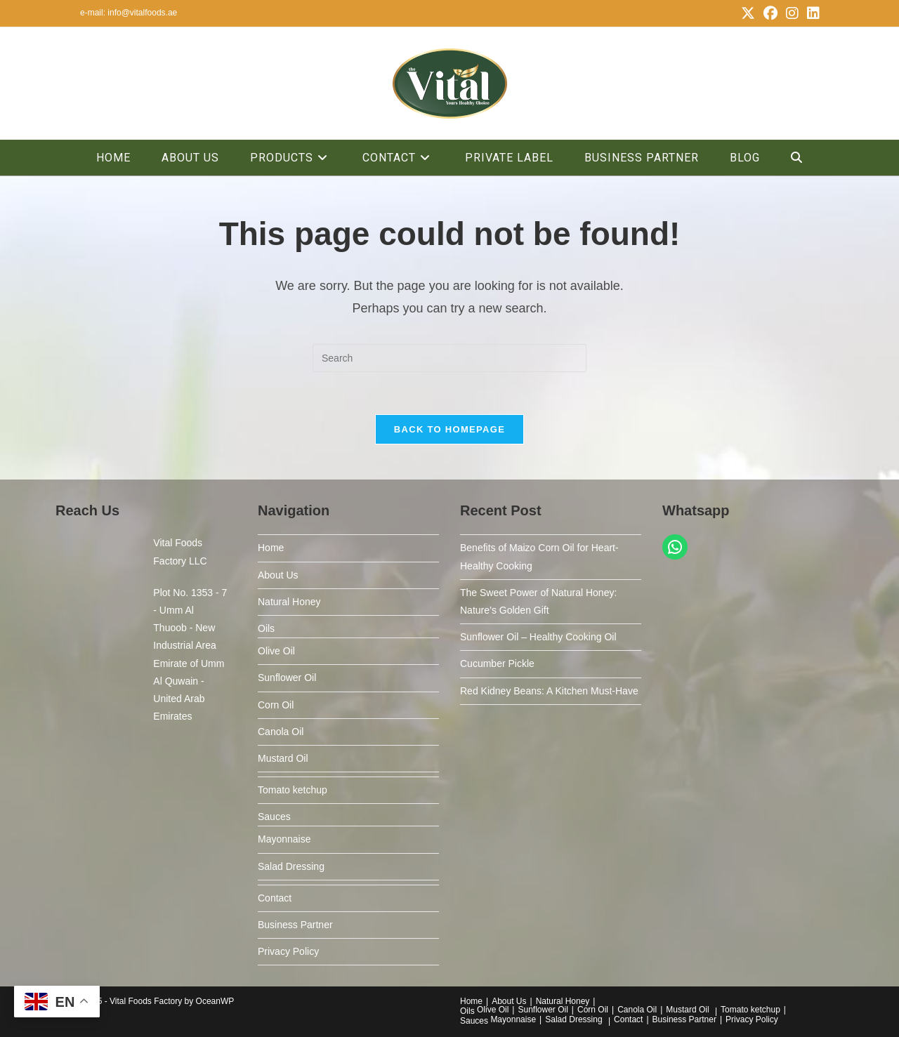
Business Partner (295, 924)
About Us (278, 575)
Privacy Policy (288, 951)
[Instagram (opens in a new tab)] (792, 13)
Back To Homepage (449, 429)
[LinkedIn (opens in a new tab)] (811, 13)
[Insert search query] (449, 358)
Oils (266, 628)
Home (271, 547)
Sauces (274, 816)
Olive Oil (276, 650)
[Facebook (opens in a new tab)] (770, 13)
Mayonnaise (284, 839)
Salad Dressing (291, 866)
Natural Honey (289, 601)
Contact (274, 898)
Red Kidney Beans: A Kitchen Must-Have (549, 690)
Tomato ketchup (292, 789)
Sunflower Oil (287, 677)
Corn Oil (276, 705)
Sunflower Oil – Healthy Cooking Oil (538, 636)
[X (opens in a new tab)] (748, 13)
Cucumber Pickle (497, 663)
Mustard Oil (283, 758)
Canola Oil (280, 731)
